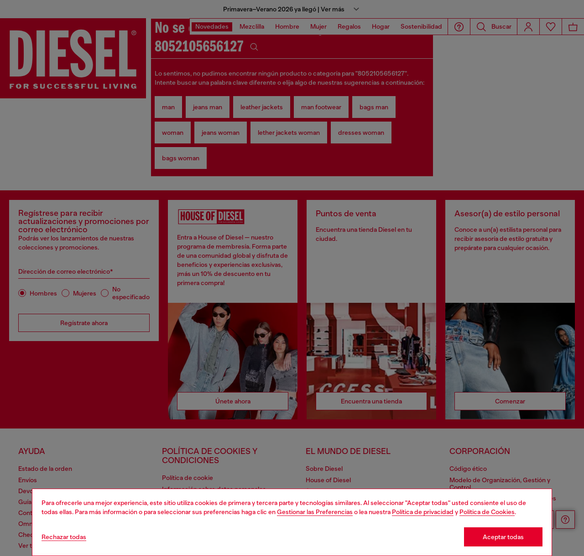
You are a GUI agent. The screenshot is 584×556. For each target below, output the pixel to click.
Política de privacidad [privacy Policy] (423, 511)
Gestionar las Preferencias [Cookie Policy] (315, 511)
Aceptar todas (503, 537)
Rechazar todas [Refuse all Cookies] (64, 537)
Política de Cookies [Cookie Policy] (487, 511)
